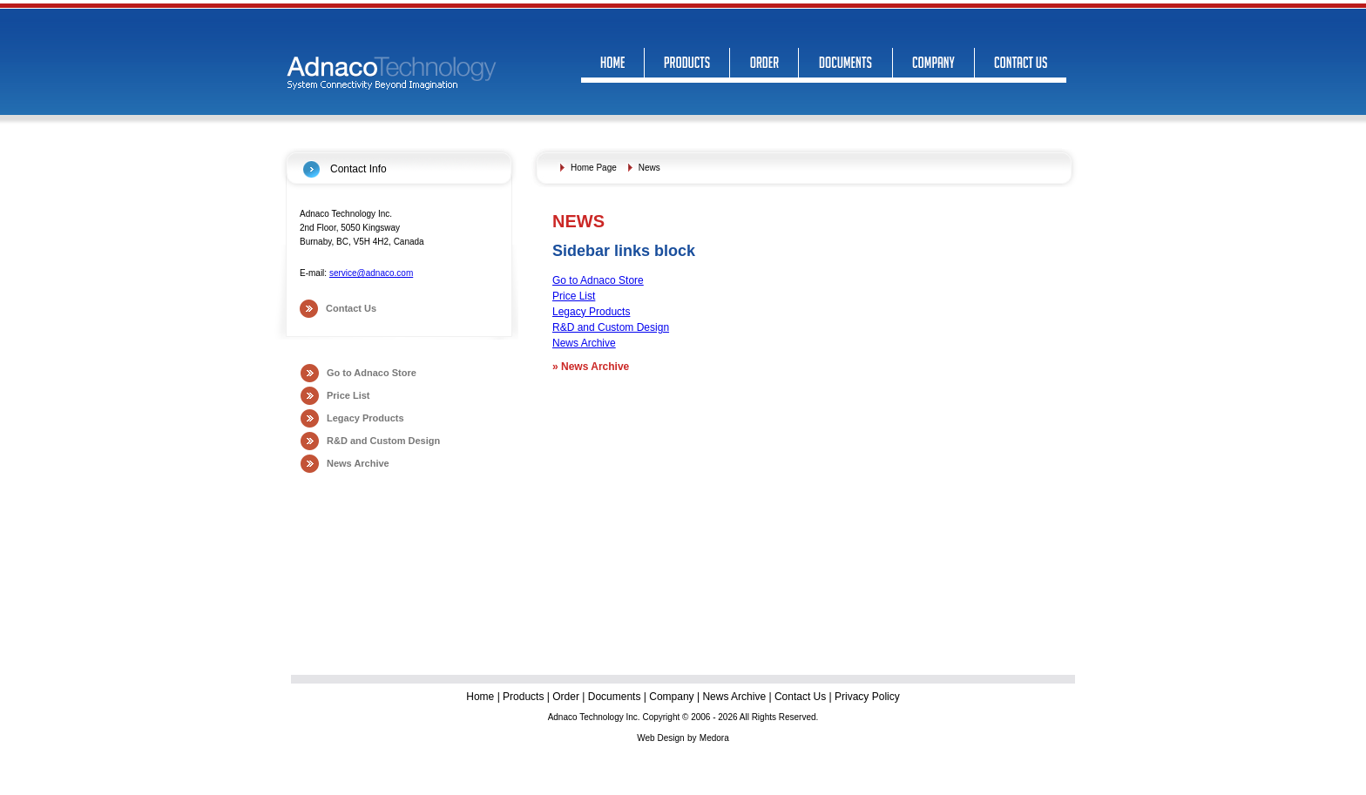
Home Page (594, 167)
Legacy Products (365, 418)
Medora (714, 738)
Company (671, 697)
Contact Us (351, 308)
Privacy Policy (867, 697)
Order (565, 697)
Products (523, 697)
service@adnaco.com (371, 273)
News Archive (358, 463)
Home (481, 697)
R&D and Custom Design (383, 440)
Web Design (660, 738)
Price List (348, 395)
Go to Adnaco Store (371, 372)
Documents (614, 697)
